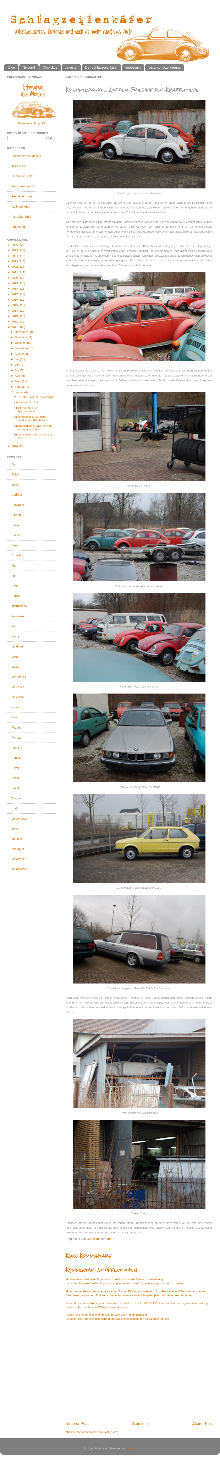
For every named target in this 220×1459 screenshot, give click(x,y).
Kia (13, 626)
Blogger (130, 1448)
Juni (18, 364)
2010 (15, 446)
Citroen (16, 515)
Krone (15, 636)
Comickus (50, 67)
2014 (15, 310)
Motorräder (18, 859)
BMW (14, 474)
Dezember (22, 332)
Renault (16, 757)
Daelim (16, 535)
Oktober (20, 342)
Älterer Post (202, 1423)
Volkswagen (19, 818)
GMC (14, 585)
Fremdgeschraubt (22, 196)
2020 (15, 277)
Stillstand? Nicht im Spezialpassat (26, 409)
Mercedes (17, 687)
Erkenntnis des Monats (26, 156)
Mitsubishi (17, 697)
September (22, 348)
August (19, 353)
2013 (15, 316)
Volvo (14, 828)
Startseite (140, 1423)
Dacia (15, 525)
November (22, 337)
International (19, 606)
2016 (15, 299)
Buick (14, 484)
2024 (15, 255)
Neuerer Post (76, 1423)
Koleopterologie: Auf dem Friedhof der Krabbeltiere (31, 418)
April (18, 375)
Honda (15, 596)
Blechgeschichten (22, 176)
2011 (15, 327)
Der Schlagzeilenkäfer (101, 67)
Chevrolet (17, 505)
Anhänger (17, 849)
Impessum (133, 67)
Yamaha (16, 839)
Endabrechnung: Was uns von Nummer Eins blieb (33, 427)
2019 (15, 283)
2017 (15, 294)
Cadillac (16, 494)
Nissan (15, 707)
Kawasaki (17, 616)
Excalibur (17, 555)
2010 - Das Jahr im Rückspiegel (34, 397)
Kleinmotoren (20, 869)
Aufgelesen (18, 166)
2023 (15, 261)
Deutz (15, 545)
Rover (15, 768)
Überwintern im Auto (27, 402)
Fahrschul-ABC (21, 216)
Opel (14, 717)
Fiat (13, 565)
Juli (17, 359)
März (18, 381)
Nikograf (29, 67)
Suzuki (15, 788)
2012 (15, 321)
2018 (15, 288)
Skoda (15, 778)
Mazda (15, 666)
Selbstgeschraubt (22, 186)
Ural (14, 808)
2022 (15, 266)
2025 (15, 250)
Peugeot (16, 727)
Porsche (16, 747)
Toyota (15, 798)
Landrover (17, 646)
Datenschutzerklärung (164, 67)
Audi (14, 464)
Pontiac (16, 737)
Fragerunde (18, 226)
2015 (15, 305)
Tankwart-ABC (20, 206)
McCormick (18, 677)
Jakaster (71, 67)
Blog (11, 67)
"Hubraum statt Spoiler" (31, 123)
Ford (14, 575)
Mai (17, 370)
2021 (15, 272)
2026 (15, 244)
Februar (20, 386)
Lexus (15, 656)
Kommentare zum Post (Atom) (99, 1432)
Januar (19, 392)
